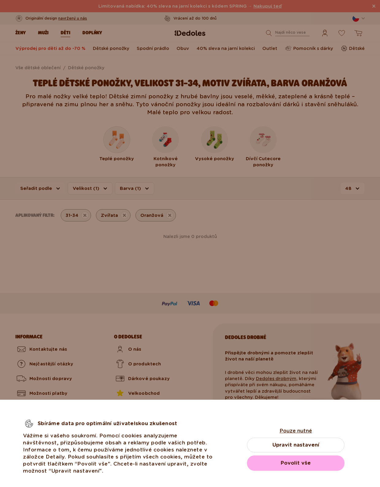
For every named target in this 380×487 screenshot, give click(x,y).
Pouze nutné (295, 431)
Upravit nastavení (295, 445)
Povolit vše (296, 463)
